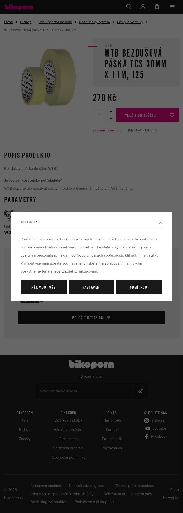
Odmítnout (139, 287)
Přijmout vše (43, 287)
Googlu (83, 255)
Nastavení (91, 287)
